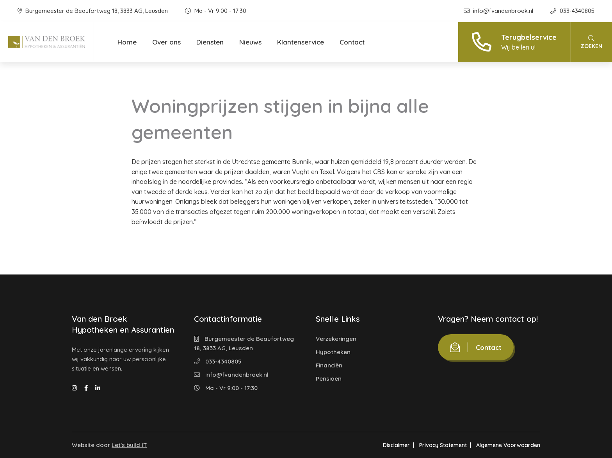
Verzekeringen (336, 338)
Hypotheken (333, 352)
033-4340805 (572, 10)
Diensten (210, 42)
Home (127, 42)
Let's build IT (129, 445)
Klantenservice (300, 42)
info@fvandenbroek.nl (499, 10)
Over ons (166, 42)
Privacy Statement (443, 445)
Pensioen (329, 378)
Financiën (329, 365)
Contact (352, 42)
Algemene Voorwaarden (508, 445)
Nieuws (250, 42)
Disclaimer (396, 445)
